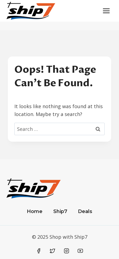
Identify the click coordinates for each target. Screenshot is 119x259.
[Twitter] (52, 250)
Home (34, 211)
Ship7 (60, 211)
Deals (85, 211)
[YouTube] (80, 250)
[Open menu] (106, 10)
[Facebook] (38, 250)
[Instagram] (66, 250)
